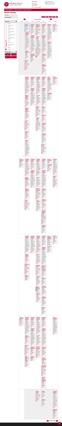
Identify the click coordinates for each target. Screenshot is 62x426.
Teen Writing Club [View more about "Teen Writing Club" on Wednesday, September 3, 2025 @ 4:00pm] (37, 392)
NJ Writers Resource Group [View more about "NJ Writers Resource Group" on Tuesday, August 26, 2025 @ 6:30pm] (32, 357)
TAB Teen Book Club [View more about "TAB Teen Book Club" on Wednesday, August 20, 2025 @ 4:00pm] (38, 265)
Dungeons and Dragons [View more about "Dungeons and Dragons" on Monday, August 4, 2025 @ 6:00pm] (27, 132)
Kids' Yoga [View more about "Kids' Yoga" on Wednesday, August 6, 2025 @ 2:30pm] (38, 95)
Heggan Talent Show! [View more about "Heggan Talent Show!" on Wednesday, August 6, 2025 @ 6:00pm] (37, 119)
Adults (9, 47)
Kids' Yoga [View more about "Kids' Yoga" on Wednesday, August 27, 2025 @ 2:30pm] (38, 335)
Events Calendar (18, 10)
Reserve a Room (27, 10)
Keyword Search (8, 17)
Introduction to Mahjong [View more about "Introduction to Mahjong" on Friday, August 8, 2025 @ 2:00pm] (50, 93)
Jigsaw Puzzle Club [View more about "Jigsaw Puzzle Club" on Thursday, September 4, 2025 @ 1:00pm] (44, 399)
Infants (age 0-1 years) (11, 26)
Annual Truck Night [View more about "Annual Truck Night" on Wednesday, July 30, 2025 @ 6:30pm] (37, 37)
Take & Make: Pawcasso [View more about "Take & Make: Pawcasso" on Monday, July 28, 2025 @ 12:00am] (27, 25)
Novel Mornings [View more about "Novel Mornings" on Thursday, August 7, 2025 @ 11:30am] (43, 107)
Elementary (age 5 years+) (11, 38)
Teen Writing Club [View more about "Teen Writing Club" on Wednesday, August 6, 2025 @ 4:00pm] (37, 107)
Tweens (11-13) (11, 42)
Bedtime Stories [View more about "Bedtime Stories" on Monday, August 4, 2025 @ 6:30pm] (26, 140)
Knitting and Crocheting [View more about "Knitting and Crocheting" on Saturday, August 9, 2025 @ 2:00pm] (55, 78)
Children (9, 23)
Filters (7, 15)
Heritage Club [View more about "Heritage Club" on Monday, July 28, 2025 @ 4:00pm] (26, 61)
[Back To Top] (59, 423)
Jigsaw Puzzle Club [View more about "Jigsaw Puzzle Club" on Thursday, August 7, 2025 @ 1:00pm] (44, 115)
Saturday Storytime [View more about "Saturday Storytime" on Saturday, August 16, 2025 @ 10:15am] (55, 159)
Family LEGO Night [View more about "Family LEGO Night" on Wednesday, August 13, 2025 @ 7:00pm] (38, 201)
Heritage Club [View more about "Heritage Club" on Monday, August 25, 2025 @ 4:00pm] (26, 345)
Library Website (9, 10)
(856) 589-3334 (34, 1)
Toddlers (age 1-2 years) (11, 29)
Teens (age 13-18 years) (11, 45)
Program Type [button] (8, 51)
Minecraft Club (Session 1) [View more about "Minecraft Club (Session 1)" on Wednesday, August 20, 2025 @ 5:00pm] (38, 277)
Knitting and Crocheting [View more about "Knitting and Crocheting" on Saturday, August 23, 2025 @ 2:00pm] (55, 237)
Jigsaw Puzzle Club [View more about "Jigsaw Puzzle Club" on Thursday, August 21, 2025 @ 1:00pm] (44, 278)
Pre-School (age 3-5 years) (11, 35)
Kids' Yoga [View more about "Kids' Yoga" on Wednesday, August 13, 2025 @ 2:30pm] (38, 177)
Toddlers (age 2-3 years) (11, 32)
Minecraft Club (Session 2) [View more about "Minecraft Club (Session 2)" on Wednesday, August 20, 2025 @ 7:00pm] (38, 294)
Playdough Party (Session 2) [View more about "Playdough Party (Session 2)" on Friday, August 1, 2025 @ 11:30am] (49, 43)
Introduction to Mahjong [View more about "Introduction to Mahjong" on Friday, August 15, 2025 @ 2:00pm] (50, 165)
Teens (9, 40)
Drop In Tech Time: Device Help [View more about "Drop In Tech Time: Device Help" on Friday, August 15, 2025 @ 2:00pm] (50, 160)
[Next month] (51, 19)
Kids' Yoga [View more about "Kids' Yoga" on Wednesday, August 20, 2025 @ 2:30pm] (38, 254)
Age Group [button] (7, 21)
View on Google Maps (36, 7)
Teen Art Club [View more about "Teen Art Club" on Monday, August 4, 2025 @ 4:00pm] (26, 121)
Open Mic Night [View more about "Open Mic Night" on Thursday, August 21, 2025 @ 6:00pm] (43, 307)
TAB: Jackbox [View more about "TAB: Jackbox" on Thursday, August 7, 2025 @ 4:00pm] (43, 144)
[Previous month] (24, 19)
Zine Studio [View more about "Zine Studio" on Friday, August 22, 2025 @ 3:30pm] (50, 246)
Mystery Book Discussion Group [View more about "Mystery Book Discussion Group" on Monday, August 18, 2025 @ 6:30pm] (27, 276)
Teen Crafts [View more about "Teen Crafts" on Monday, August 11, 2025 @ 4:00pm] (26, 200)
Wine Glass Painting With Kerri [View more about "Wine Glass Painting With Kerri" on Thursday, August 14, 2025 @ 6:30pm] (44, 226)
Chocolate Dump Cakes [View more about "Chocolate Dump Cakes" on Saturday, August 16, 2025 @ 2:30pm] (55, 177)
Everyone (9, 49)
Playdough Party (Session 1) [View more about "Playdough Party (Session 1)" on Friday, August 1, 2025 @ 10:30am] (49, 25)
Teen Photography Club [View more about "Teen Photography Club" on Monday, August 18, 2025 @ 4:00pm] (27, 264)
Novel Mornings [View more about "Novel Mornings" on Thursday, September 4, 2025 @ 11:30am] (43, 391)
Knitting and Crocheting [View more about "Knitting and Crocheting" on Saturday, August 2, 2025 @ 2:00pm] (55, 25)
